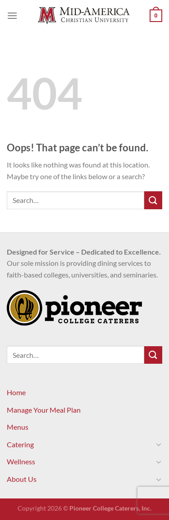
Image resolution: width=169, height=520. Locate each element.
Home (16, 392)
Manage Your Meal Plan (44, 409)
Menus (17, 427)
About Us (22, 479)
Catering (20, 444)
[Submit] (153, 200)
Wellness (21, 461)
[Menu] (12, 15)
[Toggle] (158, 444)
